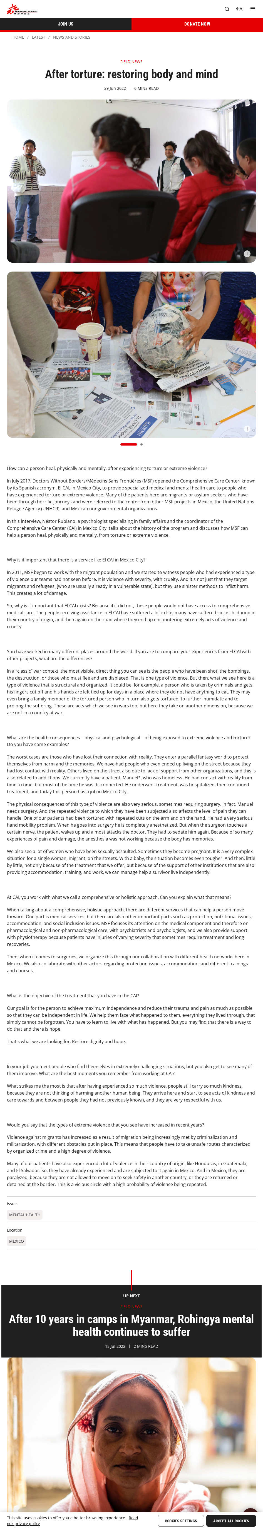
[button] (128, 444)
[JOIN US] (66, 24)
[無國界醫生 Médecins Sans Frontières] (22, 9)
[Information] (247, 253)
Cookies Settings (181, 1521)
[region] (131, 1520)
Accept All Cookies (231, 1521)
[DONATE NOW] (197, 24)
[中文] (239, 9)
